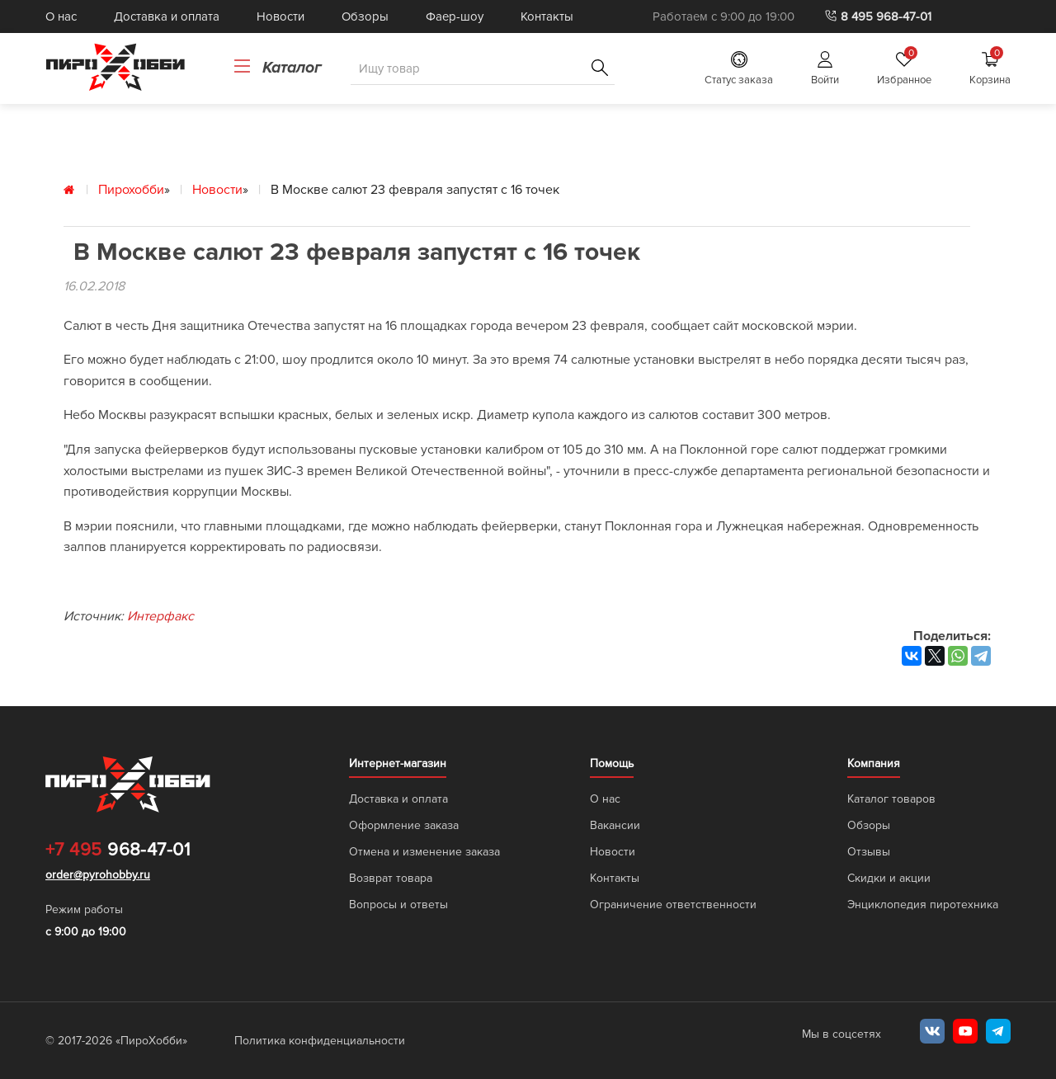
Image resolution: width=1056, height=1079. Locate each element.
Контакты (547, 16)
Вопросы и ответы (398, 905)
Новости (280, 16)
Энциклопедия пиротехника (922, 905)
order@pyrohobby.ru (97, 875)
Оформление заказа (404, 825)
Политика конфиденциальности (319, 1041)
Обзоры (365, 16)
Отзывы (868, 852)
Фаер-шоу (454, 16)
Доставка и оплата (166, 16)
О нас (61, 16)
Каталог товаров (891, 799)
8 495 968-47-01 (877, 16)
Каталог (277, 68)
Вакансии (615, 825)
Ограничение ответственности (673, 905)
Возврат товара (390, 878)
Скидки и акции (889, 878)
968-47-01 (117, 850)
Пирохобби (131, 189)
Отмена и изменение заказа (424, 852)
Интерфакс (160, 616)
